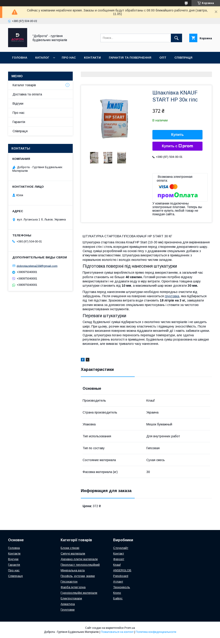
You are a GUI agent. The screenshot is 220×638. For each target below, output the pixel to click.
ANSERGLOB (122, 570)
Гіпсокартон (69, 581)
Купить (177, 134)
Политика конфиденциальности (156, 632)
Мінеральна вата (73, 570)
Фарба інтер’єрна (73, 587)
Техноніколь (121, 587)
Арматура (68, 604)
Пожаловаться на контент (117, 632)
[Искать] (176, 38)
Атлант (118, 581)
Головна (19, 57)
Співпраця (183, 57)
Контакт (118, 553)
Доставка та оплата (30, 69)
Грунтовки (68, 609)
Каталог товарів (24, 85)
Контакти (92, 57)
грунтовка (172, 296)
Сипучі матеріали (73, 553)
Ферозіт (118, 559)
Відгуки (18, 103)
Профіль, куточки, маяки (78, 576)
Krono (117, 592)
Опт (162, 57)
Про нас (69, 57)
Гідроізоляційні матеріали (79, 592)
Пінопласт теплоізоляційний (80, 564)
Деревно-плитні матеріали (79, 559)
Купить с (177, 146)
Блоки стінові (70, 548)
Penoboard (120, 576)
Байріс (118, 598)
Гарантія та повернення (130, 57)
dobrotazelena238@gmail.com (37, 265)
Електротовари (71, 598)
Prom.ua (129, 627)
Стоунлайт (120, 548)
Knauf (117, 564)
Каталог (42, 57)
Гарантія (19, 122)
